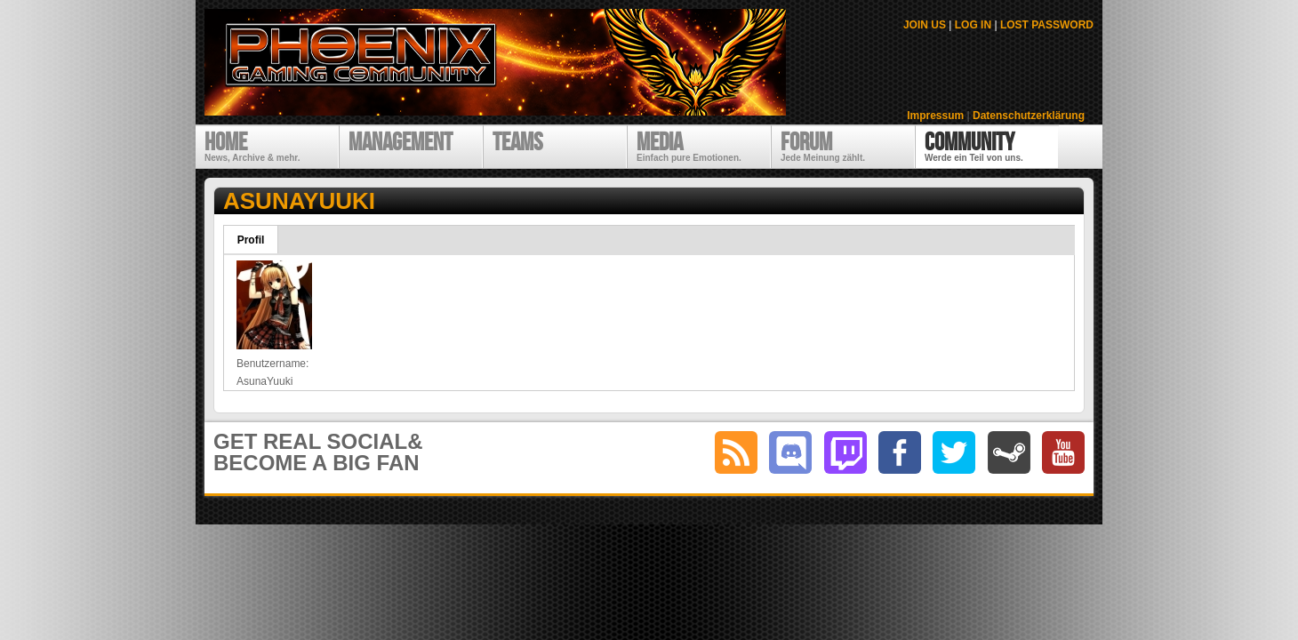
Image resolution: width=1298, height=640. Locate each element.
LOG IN (973, 25)
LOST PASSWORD (1047, 25)
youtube (1063, 452)
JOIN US (924, 25)
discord (790, 452)
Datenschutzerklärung (1029, 115)
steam (1009, 452)
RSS (736, 452)
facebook (899, 452)
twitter (954, 452)
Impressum (935, 115)
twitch (845, 452)
